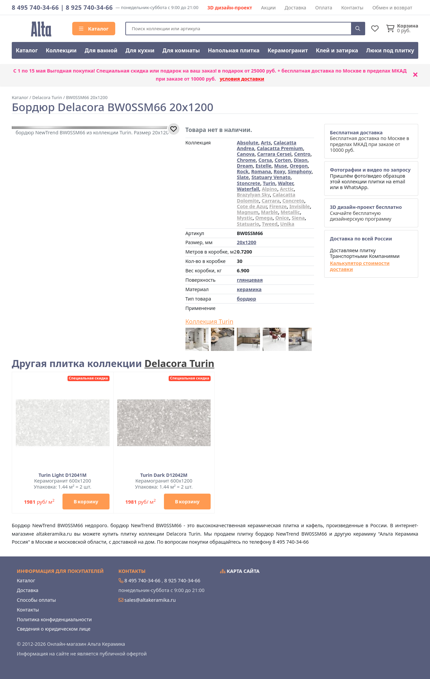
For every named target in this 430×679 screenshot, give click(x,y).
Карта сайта (240, 571)
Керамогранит (287, 50)
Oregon (299, 166)
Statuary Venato (271, 177)
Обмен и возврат (392, 7)
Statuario (248, 224)
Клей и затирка (337, 50)
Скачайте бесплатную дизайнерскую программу (366, 213)
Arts (266, 142)
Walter (285, 183)
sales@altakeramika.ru (150, 600)
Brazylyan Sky (253, 194)
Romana (261, 171)
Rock (243, 171)
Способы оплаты (36, 600)
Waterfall (248, 189)
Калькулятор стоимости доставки (360, 266)
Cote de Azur (252, 206)
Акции (268, 7)
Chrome (246, 160)
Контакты (352, 7)
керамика (249, 289)
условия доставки (242, 79)
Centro (302, 154)
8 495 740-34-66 (35, 7)
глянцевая (250, 280)
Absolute (247, 142)
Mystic (245, 218)
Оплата (323, 7)
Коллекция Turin (209, 321)
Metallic (290, 212)
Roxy (279, 171)
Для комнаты (181, 50)
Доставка (295, 7)
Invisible (299, 206)
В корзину (86, 501)
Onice (282, 218)
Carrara (271, 200)
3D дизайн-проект (229, 7)
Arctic (287, 189)
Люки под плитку (390, 50)
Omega (264, 218)
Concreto (293, 200)
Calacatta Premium (280, 148)
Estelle (263, 166)
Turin (269, 183)
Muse (280, 166)
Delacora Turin (179, 363)
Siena (298, 218)
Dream (245, 166)
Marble (269, 212)
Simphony (299, 171)
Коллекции (61, 50)
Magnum (247, 212)
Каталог (94, 28)
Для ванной (101, 50)
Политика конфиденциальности (54, 619)
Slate (243, 177)
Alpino (269, 189)
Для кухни (139, 50)
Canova (246, 154)
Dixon (300, 160)
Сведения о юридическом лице (53, 629)
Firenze (278, 206)
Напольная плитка (234, 50)
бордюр (246, 299)
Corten (283, 160)
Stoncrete (248, 183)
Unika (287, 224)
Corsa (265, 160)
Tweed (270, 224)
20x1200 (246, 242)
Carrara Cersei (274, 154)
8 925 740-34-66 (89, 7)
